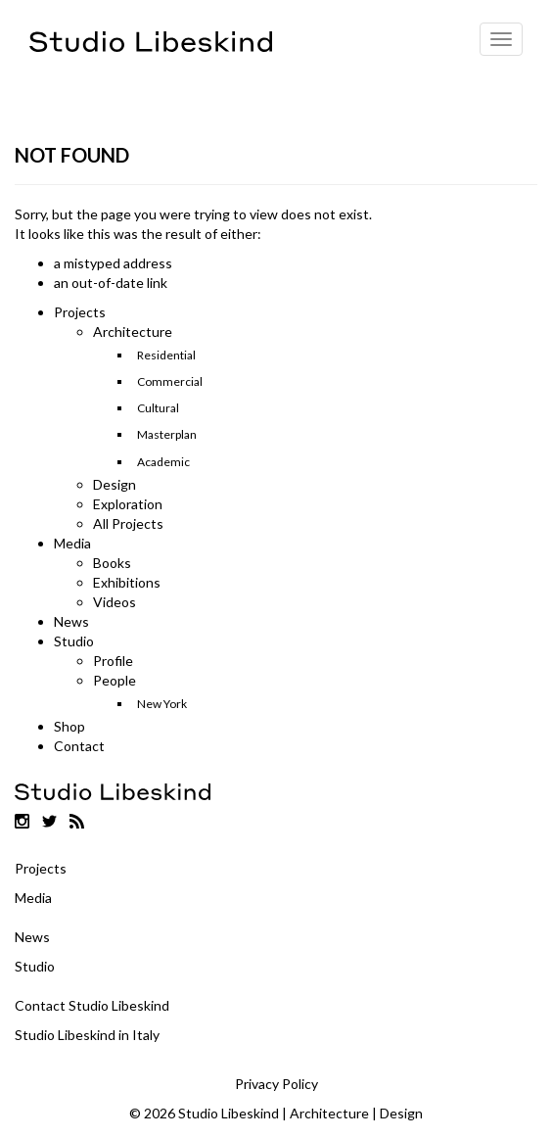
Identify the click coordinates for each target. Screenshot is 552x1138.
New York (162, 703)
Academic (163, 461)
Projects (80, 312)
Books (112, 562)
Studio (74, 641)
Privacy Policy (276, 1083)
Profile (113, 660)
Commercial (170, 381)
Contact (79, 745)
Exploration (127, 504)
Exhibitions (127, 582)
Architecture (132, 331)
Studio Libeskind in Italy (87, 1034)
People (114, 680)
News (71, 621)
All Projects (128, 523)
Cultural (158, 408)
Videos (114, 601)
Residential (166, 355)
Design (114, 484)
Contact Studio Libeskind (92, 1005)
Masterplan (167, 434)
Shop (69, 726)
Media (72, 543)
